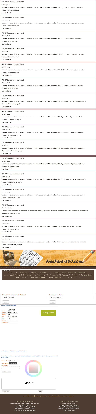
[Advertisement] (46, 285)
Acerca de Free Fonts (28, 396)
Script (50, 277)
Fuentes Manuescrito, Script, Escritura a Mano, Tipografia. (25, 403)
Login (31, 268)
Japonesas (27, 275)
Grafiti (63, 273)
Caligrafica (23, 273)
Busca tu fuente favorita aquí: (56, 294)
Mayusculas (53, 275)
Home (3, 268)
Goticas (56, 273)
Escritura (43, 273)
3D (9, 273)
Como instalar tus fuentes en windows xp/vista (60, 396)
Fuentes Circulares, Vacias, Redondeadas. (24, 410)
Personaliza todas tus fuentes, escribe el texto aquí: (14, 294)
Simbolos (57, 277)
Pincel (18, 277)
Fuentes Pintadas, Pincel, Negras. (69, 405)
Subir (40, 392)
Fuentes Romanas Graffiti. (69, 403)
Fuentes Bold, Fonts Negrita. (24, 405)
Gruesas (70, 273)
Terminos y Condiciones (41, 396)
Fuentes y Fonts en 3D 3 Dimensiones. (69, 407)
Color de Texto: (5, 363)
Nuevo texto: (4, 365)
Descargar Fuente (48, 312)
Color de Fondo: (5, 360)
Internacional (9, 275)
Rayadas (30, 277)
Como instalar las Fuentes (13, 268)
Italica (17, 275)
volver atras (6, 392)
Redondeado (40, 277)
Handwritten (82, 273)
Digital (34, 273)
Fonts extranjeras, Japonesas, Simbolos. (25, 408)
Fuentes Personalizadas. (69, 410)
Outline (74, 275)
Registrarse (25, 268)
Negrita (65, 275)
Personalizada (86, 275)
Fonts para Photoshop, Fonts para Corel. (24, 407)
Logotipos (41, 275)
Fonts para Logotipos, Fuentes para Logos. (69, 408)
